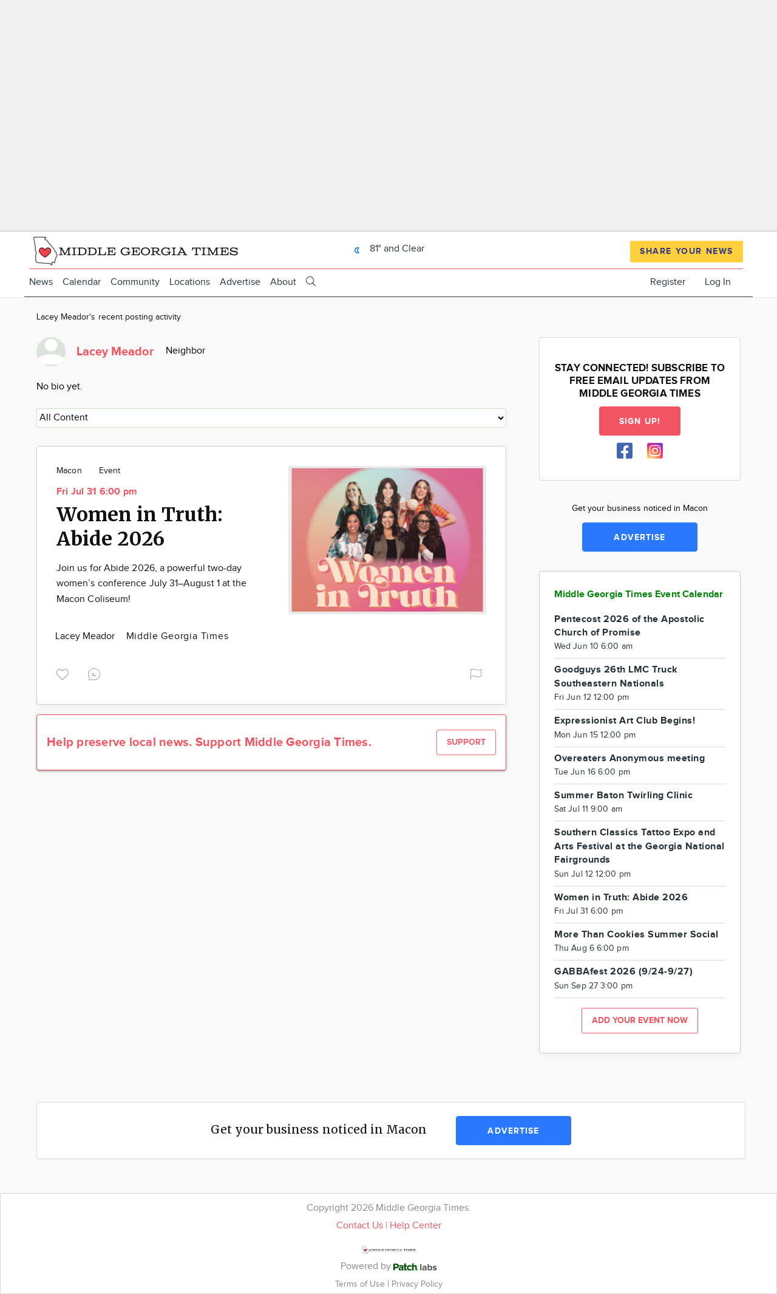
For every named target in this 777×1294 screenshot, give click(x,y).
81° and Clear (386, 249)
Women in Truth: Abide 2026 (139, 526)
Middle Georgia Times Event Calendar (638, 594)
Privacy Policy (417, 1284)
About (283, 282)
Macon (69, 471)
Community (135, 282)
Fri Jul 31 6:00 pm (96, 492)
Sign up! (639, 421)
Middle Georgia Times (177, 636)
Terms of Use (361, 1284)
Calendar (82, 282)
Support (466, 742)
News (41, 282)
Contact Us (359, 1225)
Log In (718, 282)
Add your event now (640, 1020)
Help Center (415, 1225)
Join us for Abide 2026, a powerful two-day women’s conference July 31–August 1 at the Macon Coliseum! (151, 584)
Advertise (240, 282)
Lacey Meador (86, 636)
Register (667, 282)
